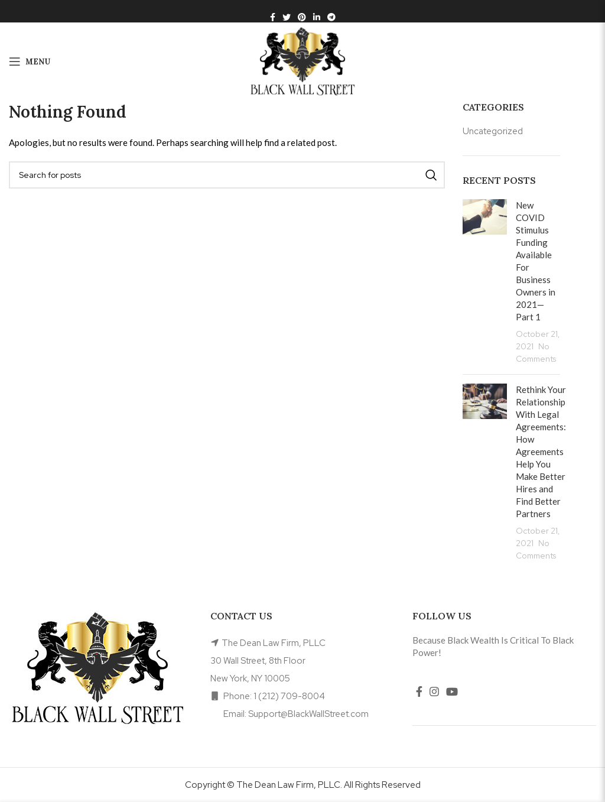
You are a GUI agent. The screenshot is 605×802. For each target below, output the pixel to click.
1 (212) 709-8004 (289, 696)
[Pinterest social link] (302, 17)
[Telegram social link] (331, 17)
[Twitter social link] (286, 17)
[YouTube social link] (452, 691)
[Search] (227, 175)
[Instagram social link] (434, 691)
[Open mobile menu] (29, 61)
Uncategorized (493, 131)
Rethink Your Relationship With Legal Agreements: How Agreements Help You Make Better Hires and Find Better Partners (541, 451)
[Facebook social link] (272, 17)
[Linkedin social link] (317, 17)
